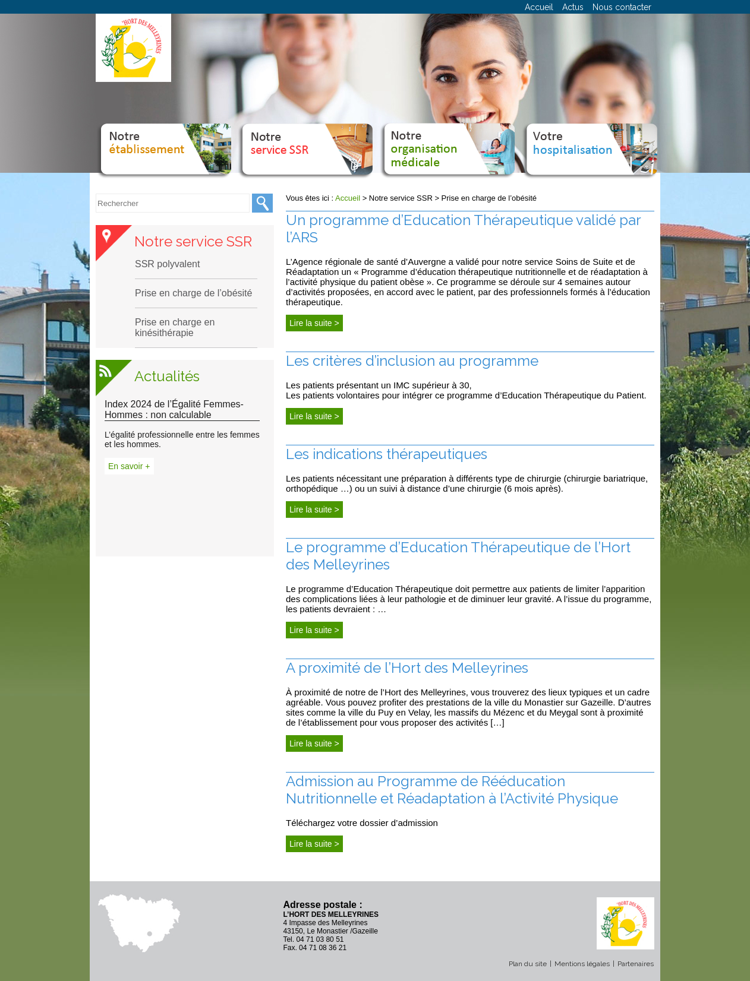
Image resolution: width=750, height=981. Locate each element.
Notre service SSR (304, 133)
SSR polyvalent (167, 264)
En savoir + (129, 466)
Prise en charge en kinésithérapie (175, 327)
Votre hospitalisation (588, 133)
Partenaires (635, 964)
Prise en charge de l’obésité (193, 293)
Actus (573, 7)
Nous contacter (622, 7)
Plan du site (528, 964)
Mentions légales (582, 964)
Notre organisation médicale (446, 133)
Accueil (539, 7)
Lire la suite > (314, 323)
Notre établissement (162, 133)
